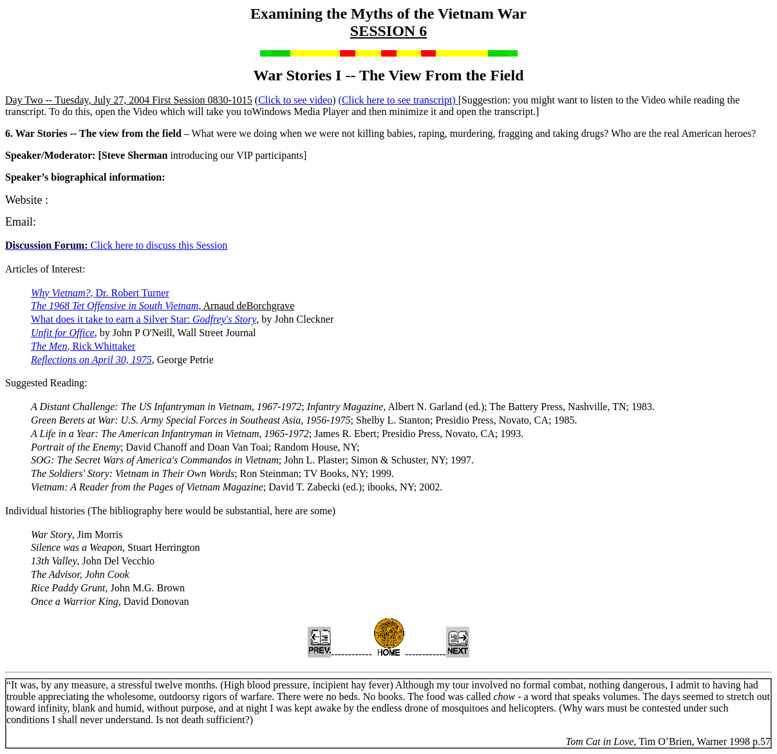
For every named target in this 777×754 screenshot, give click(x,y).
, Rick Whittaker (83, 346)
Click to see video (295, 99)
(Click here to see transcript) (398, 99)
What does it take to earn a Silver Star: (143, 319)
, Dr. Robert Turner (100, 292)
